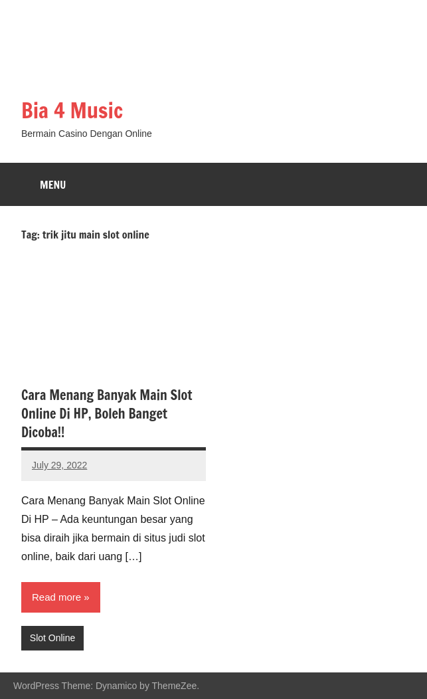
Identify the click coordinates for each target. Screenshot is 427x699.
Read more (56, 597)
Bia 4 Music (72, 110)
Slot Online (52, 638)
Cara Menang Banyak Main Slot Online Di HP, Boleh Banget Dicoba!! (107, 413)
